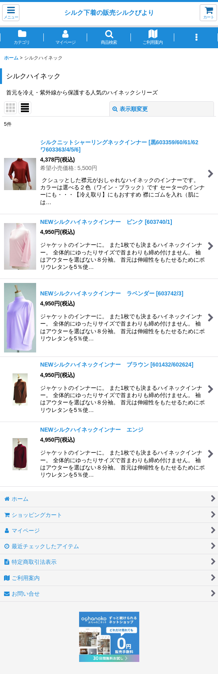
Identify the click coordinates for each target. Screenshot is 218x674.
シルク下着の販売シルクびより (109, 12)
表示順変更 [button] (130, 109)
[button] (11, 12)
